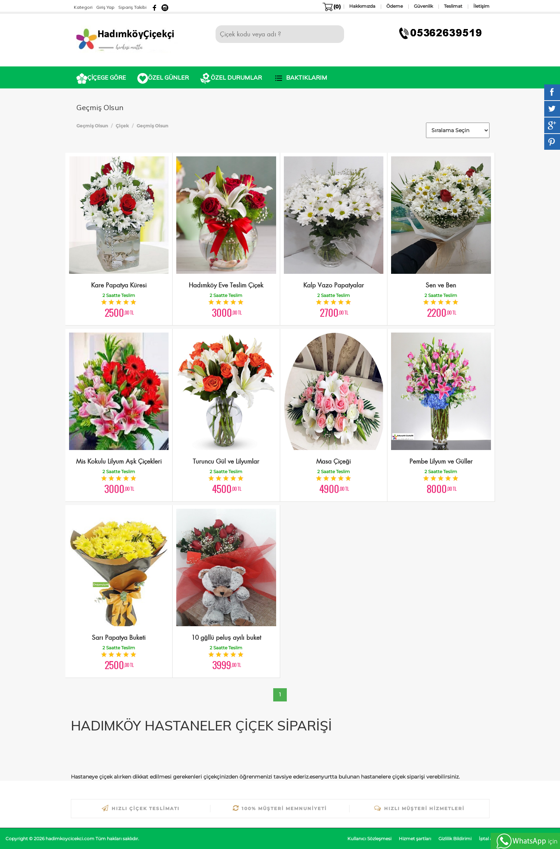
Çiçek (122, 125)
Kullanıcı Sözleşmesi (369, 838)
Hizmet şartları (415, 838)
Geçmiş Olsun (92, 125)
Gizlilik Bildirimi (455, 838)
